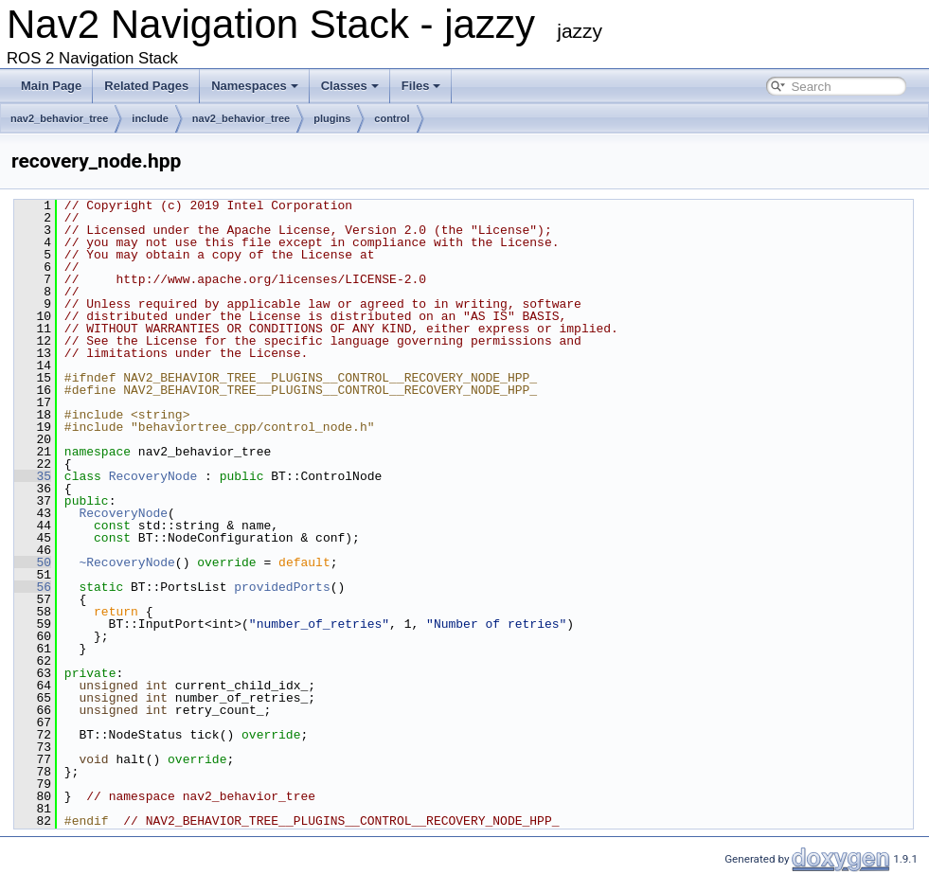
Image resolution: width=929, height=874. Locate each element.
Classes (350, 86)
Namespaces (254, 86)
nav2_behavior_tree (59, 118)
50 (32, 562)
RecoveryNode (153, 476)
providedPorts (282, 587)
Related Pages (146, 86)
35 (32, 476)
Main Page (51, 86)
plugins (331, 118)
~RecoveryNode (126, 562)
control (391, 118)
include (150, 118)
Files (421, 86)
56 (32, 587)
